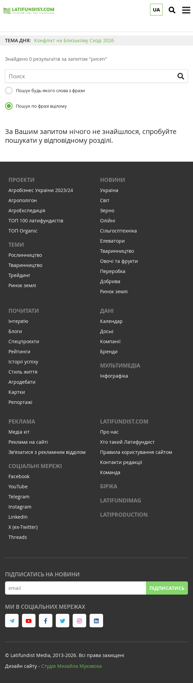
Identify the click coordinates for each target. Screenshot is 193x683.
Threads (17, 537)
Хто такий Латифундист (127, 442)
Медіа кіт (19, 432)
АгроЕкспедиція (26, 210)
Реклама (21, 421)
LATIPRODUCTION (124, 514)
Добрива (110, 281)
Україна (109, 190)
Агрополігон (22, 200)
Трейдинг (19, 275)
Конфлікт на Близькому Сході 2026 (74, 40)
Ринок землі (22, 285)
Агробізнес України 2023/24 (40, 190)
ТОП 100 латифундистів (35, 220)
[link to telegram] (12, 620)
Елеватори (112, 241)
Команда (110, 472)
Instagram (19, 506)
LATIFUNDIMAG (120, 500)
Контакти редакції (121, 462)
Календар (111, 321)
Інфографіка (114, 376)
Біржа (108, 486)
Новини (112, 180)
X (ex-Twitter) (23, 527)
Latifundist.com (124, 421)
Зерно (107, 210)
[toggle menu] (186, 10)
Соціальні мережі (35, 466)
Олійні (107, 220)
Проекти (21, 180)
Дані (107, 311)
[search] (172, 10)
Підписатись (167, 588)
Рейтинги (19, 351)
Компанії (110, 341)
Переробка (112, 271)
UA (156, 9)
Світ (105, 200)
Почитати (23, 311)
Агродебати (21, 382)
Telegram (18, 496)
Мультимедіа (120, 365)
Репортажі (20, 402)
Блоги (15, 331)
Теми (16, 244)
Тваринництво (25, 265)
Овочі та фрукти (119, 261)
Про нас (109, 432)
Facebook (18, 476)
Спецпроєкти (23, 341)
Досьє (107, 331)
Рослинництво (25, 255)
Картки (16, 392)
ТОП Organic (23, 230)
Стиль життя (23, 371)
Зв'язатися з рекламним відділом (47, 452)
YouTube (18, 486)
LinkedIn (18, 517)
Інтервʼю (18, 321)
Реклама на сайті (28, 442)
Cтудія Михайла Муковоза (71, 666)
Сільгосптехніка (118, 230)
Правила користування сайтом (136, 452)
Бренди (109, 351)
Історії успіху (23, 361)
